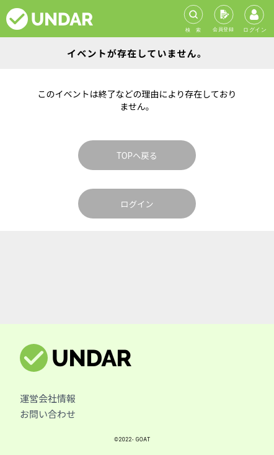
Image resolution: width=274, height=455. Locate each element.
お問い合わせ (48, 413)
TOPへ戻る (137, 155)
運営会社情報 (48, 398)
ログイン (136, 204)
